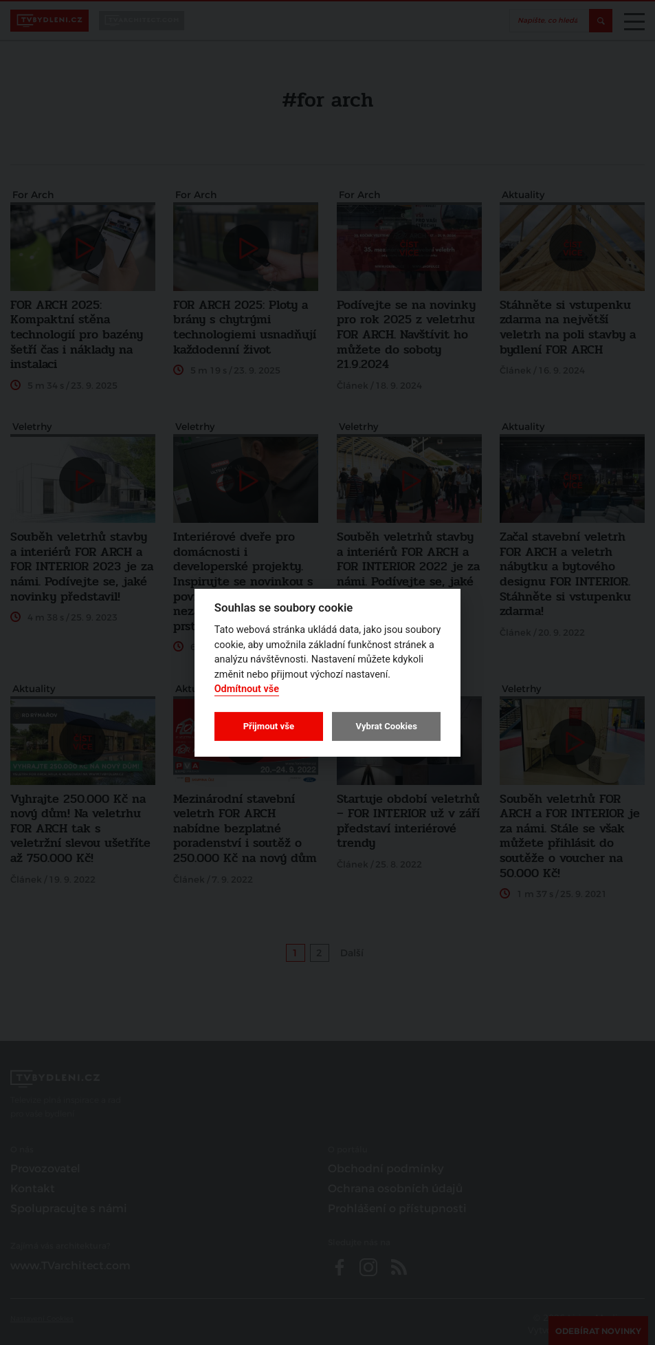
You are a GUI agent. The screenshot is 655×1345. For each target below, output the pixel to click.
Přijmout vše (268, 726)
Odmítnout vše (246, 689)
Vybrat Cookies (386, 726)
